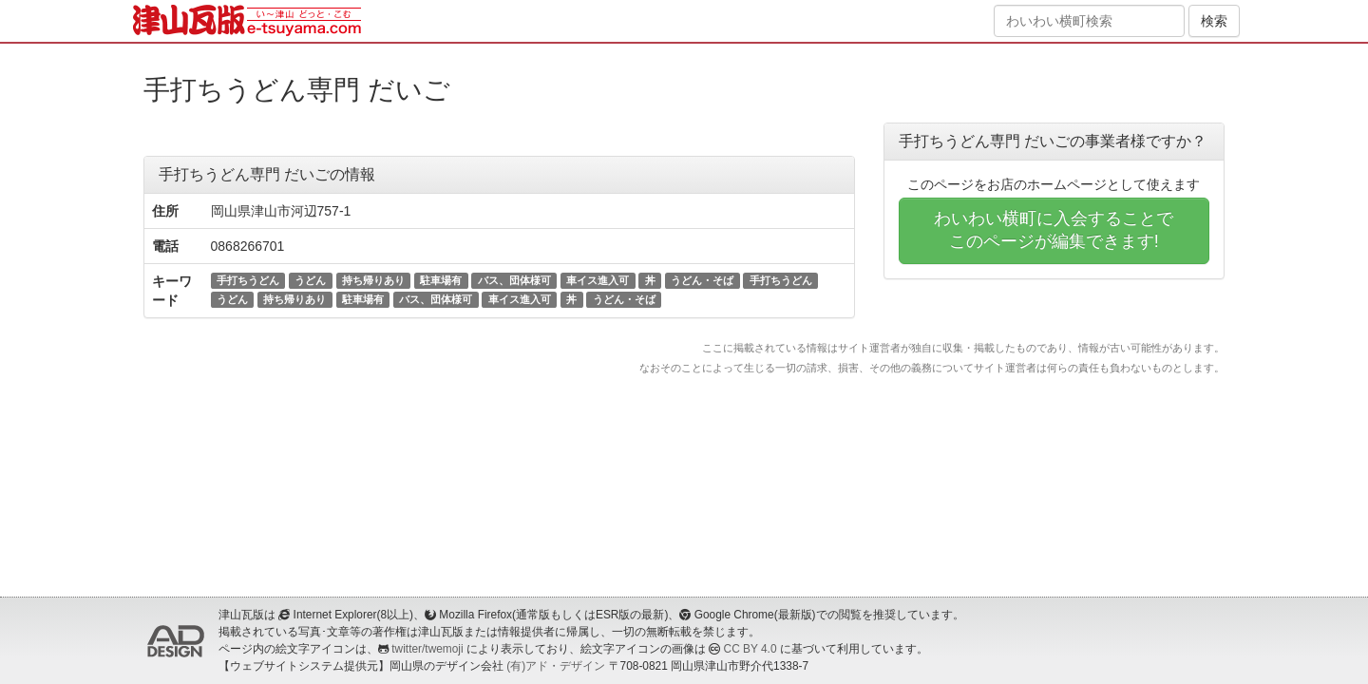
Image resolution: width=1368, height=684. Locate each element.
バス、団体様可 (514, 280)
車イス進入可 (597, 280)
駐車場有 (441, 280)
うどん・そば (702, 280)
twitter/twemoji (427, 649)
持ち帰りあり (373, 280)
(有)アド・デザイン (555, 666)
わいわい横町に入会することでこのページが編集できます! (1053, 230)
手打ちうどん (248, 280)
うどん (310, 280)
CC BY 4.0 (750, 649)
